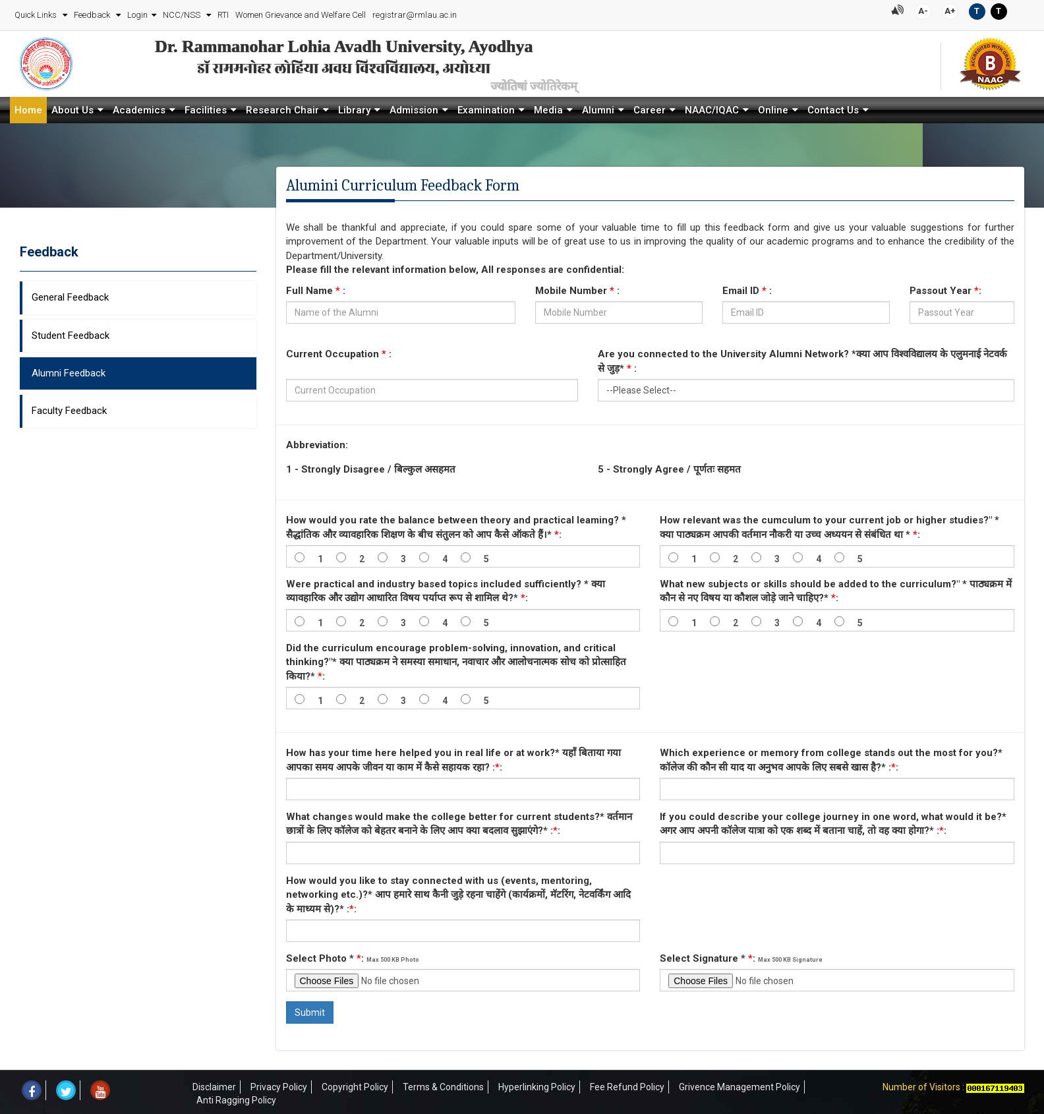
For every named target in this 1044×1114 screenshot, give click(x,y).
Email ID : (747, 288)
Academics (139, 107)
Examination (486, 107)
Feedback (92, 13)
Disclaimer (214, 1084)
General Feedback (70, 295)
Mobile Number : (577, 288)
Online (773, 107)
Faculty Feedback (69, 408)
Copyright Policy (355, 1084)
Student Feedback (70, 332)
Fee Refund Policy (627, 1084)
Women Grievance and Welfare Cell (300, 13)
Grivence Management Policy (739, 1084)
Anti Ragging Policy (236, 1097)
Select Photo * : (352, 956)
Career (649, 107)
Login (137, 13)
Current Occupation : (339, 351)
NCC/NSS (182, 13)
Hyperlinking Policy (536, 1084)
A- (924, 10)
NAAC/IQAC (712, 107)
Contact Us (833, 107)
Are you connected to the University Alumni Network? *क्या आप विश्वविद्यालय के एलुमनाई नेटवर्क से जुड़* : (802, 358)
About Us (72, 107)
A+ (950, 10)
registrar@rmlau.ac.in (414, 13)
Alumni (598, 107)
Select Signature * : (741, 956)
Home (28, 107)
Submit (310, 1010)
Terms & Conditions (443, 1084)
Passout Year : (945, 288)
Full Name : (315, 288)
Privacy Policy (278, 1084)
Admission (414, 107)
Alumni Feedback (68, 370)
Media (548, 107)
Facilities (206, 107)
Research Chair (282, 107)
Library (354, 107)
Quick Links (36, 13)
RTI (222, 13)
